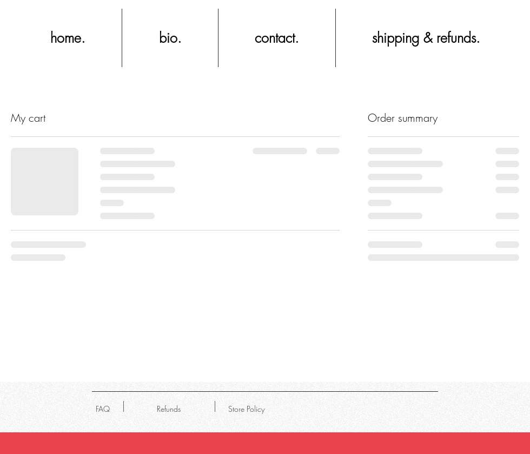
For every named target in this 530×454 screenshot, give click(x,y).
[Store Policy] (246, 409)
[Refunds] (168, 409)
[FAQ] (103, 409)
